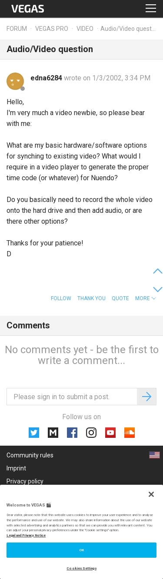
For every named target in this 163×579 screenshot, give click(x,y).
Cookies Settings (81, 568)
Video (85, 28)
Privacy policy (25, 481)
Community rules (30, 455)
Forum (17, 28)
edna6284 (47, 78)
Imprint (16, 468)
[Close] (151, 494)
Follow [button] (61, 298)
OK (81, 550)
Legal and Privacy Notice (26, 535)
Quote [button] (120, 298)
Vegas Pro (51, 28)
